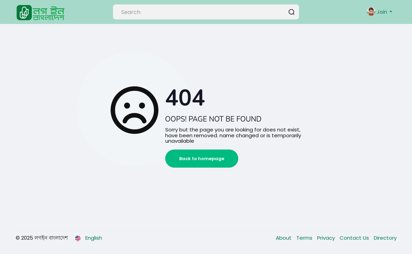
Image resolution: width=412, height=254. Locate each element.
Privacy (326, 237)
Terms (305, 237)
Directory (385, 237)
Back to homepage (201, 158)
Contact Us (355, 237)
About (284, 237)
